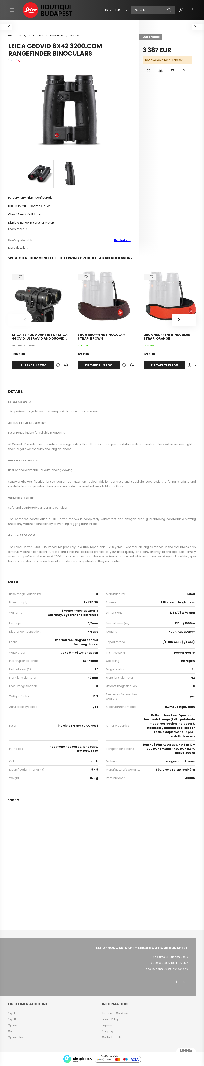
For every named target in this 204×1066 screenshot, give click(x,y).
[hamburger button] (12, 10)
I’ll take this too (33, 365)
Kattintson (122, 240)
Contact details (111, 1037)
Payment (107, 1025)
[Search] (153, 10)
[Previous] (20, 320)
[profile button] (181, 10)
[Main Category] (17, 35)
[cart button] (192, 10)
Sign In (12, 1013)
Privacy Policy (110, 1019)
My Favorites (15, 1037)
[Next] (184, 320)
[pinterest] (19, 61)
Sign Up (12, 1019)
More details (16, 248)
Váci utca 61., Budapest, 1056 (170, 957)
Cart (10, 1031)
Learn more (16, 229)
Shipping (107, 1031)
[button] (149, 71)
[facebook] (11, 61)
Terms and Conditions (115, 1013)
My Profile (13, 1025)
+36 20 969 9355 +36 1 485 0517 (168, 963)
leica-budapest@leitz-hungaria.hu (166, 969)
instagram (184, 982)
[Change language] (107, 10)
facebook (176, 982)
